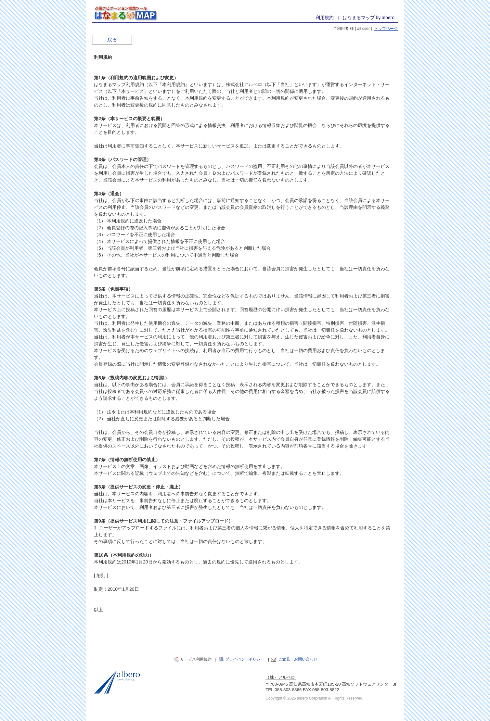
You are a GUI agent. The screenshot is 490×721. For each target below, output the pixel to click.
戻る (112, 39)
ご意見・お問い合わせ (297, 659)
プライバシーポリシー (244, 659)
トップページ (386, 28)
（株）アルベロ (280, 677)
